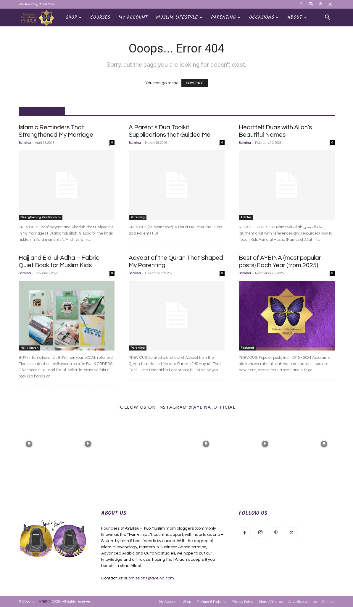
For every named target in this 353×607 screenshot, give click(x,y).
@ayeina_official (212, 407)
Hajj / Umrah (29, 347)
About (297, 17)
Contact (328, 602)
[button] (327, 18)
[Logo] (40, 18)
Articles (246, 217)
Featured (247, 347)
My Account (133, 17)
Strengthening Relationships (40, 217)
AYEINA (45, 601)
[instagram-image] (29, 443)
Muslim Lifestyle (179, 17)
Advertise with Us (302, 602)
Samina (25, 142)
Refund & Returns (211, 602)
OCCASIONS (264, 17)
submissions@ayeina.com (149, 578)
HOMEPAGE (195, 83)
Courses (100, 17)
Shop (74, 17)
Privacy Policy (242, 602)
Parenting (226, 17)
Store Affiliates (271, 602)
